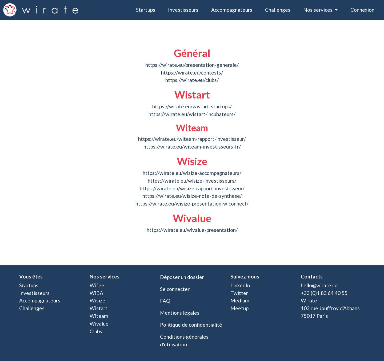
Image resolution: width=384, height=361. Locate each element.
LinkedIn (240, 285)
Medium (239, 300)
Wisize (97, 300)
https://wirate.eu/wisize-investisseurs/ (192, 181)
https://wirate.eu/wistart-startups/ (192, 106)
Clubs (96, 331)
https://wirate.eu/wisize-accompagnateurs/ (192, 173)
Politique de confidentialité (191, 325)
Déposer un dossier (182, 277)
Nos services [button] (318, 10)
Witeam (99, 316)
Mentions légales (179, 313)
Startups (145, 10)
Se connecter (175, 289)
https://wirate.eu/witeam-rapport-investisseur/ (192, 139)
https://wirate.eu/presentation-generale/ (192, 65)
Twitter (239, 293)
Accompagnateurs (231, 10)
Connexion (362, 10)
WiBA (96, 293)
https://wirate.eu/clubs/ (192, 80)
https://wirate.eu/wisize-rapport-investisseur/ (192, 188)
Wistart (98, 308)
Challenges (277, 10)
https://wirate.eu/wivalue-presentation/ (192, 230)
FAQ (165, 301)
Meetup (239, 308)
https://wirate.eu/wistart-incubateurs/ (192, 114)
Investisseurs (183, 10)
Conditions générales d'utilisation (184, 340)
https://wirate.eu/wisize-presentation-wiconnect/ (192, 203)
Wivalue (99, 324)
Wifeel (98, 285)
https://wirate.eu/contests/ (192, 72)
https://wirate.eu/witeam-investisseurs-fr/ (192, 146)
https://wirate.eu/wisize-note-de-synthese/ (192, 196)
